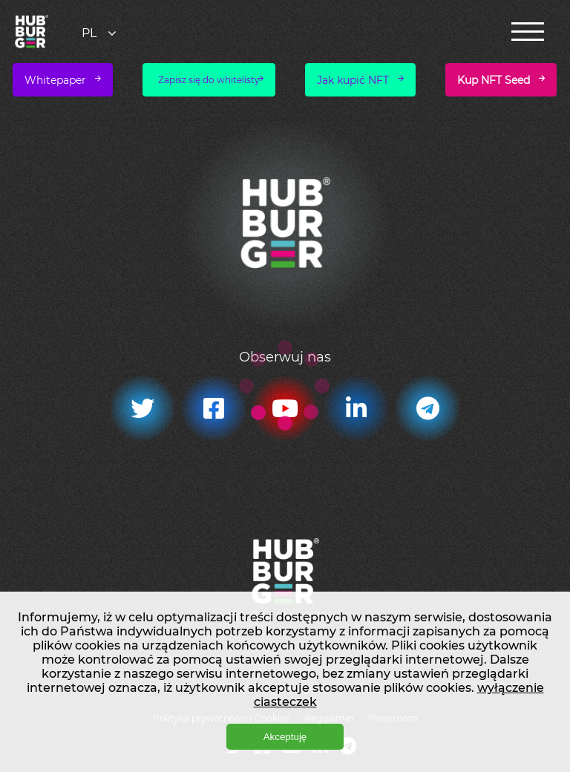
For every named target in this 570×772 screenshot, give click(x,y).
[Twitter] (142, 408)
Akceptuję (285, 736)
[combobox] (100, 33)
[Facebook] (213, 408)
